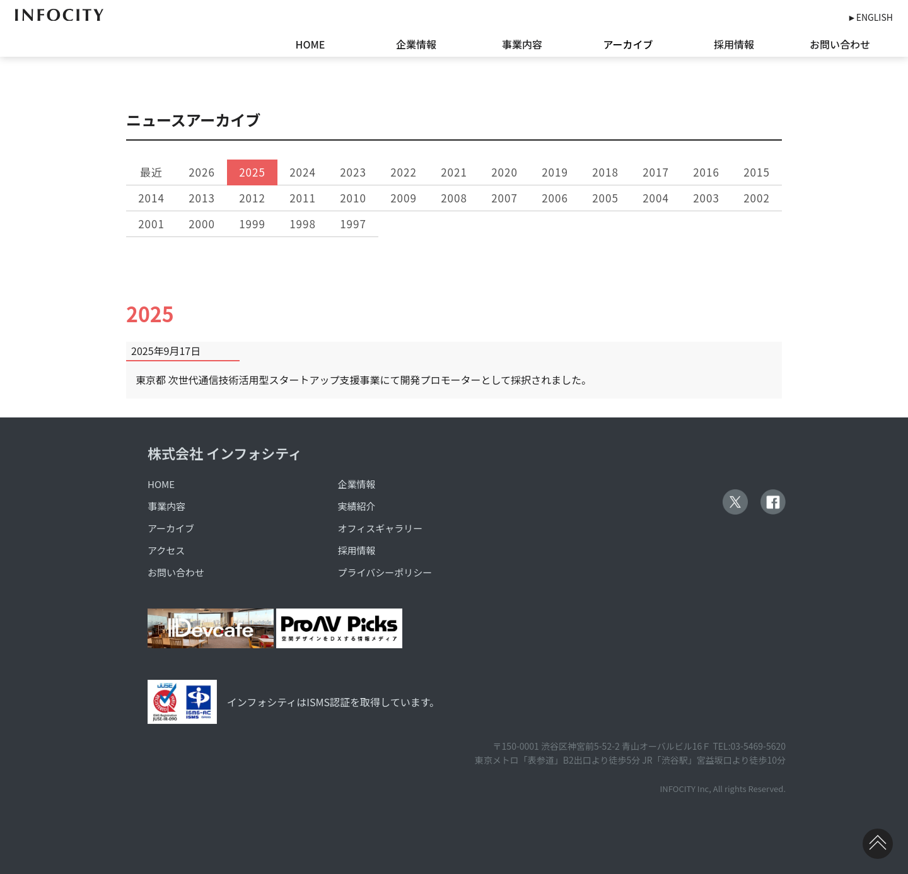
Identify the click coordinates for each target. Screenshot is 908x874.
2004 (656, 198)
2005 (605, 198)
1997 (353, 223)
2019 (555, 172)
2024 (302, 172)
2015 (756, 172)
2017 (656, 172)
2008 (454, 198)
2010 (353, 198)
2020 (504, 172)
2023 (353, 172)
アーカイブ (628, 44)
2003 (706, 198)
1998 (302, 223)
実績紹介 (357, 506)
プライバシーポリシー (385, 572)
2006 (555, 198)
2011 (302, 198)
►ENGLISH (870, 17)
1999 (252, 223)
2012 (252, 198)
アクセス (166, 550)
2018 (605, 172)
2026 (202, 172)
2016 (706, 172)
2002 (756, 198)
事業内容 (522, 44)
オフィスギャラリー (380, 528)
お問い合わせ (840, 44)
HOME (310, 44)
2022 (403, 172)
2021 (454, 172)
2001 (151, 223)
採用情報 (734, 44)
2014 (151, 198)
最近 (151, 172)
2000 (202, 223)
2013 (202, 198)
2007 (504, 198)
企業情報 (416, 44)
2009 (403, 198)
